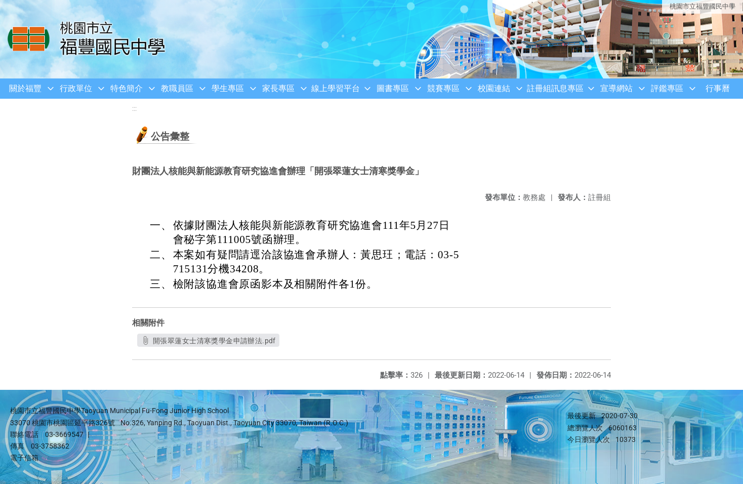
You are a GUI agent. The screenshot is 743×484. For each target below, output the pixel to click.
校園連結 (494, 88)
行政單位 (76, 88)
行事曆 (718, 88)
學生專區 (228, 88)
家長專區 (278, 88)
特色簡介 (126, 88)
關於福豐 (25, 88)
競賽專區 (443, 88)
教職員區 (177, 88)
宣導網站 (616, 88)
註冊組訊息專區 (555, 88)
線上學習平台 (335, 88)
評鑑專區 (667, 88)
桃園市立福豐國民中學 (702, 6)
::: (134, 108)
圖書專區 (393, 88)
